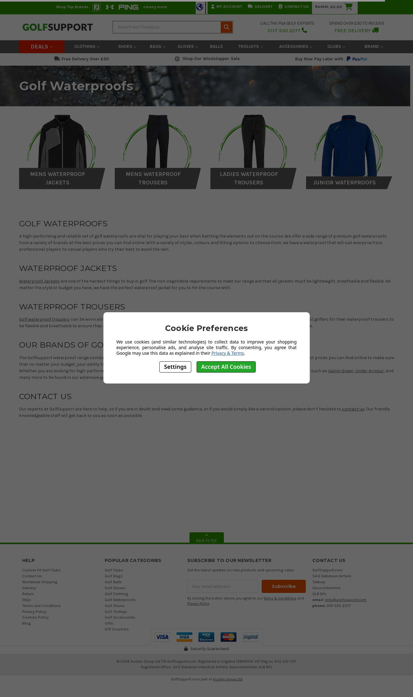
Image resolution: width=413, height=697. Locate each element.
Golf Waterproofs (120, 599)
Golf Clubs (114, 570)
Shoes (127, 46)
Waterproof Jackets (39, 281)
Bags (157, 46)
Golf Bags (114, 576)
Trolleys (250, 46)
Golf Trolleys (116, 611)
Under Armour (369, 371)
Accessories (295, 46)
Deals (42, 46)
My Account (226, 6)
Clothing (86, 46)
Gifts (109, 623)
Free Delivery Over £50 (81, 59)
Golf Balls (113, 581)
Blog (26, 623)
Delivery (260, 6)
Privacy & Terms (227, 353)
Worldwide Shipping (40, 581)
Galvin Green (341, 371)
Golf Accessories (120, 617)
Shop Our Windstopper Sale (206, 58)
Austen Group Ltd (227, 679)
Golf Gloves (115, 587)
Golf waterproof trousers (44, 319)
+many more (155, 6)
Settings (175, 366)
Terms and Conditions (41, 605)
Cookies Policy (35, 617)
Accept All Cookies (226, 366)
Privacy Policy (34, 611)
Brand (374, 46)
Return (28, 593)
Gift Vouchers (117, 629)
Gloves (188, 46)
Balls (216, 46)
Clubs (336, 46)
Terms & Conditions (280, 598)
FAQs (26, 599)
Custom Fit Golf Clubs (41, 570)
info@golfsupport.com (345, 599)
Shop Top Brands (72, 6)
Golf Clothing (116, 593)
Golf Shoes (115, 605)
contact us (353, 409)
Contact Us (294, 6)
